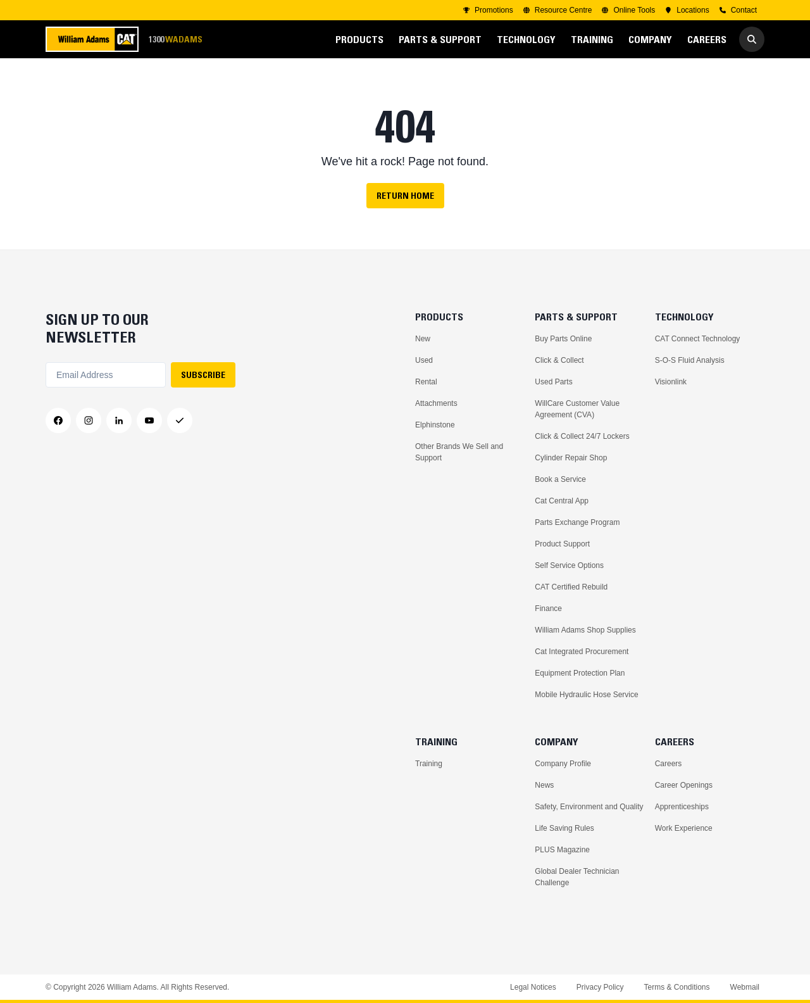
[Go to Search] (751, 39)
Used (424, 360)
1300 (175, 39)
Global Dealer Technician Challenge (577, 877)
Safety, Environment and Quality (589, 806)
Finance (548, 608)
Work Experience (684, 828)
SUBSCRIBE (203, 375)
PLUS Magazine (562, 849)
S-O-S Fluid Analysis (690, 360)
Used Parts (553, 381)
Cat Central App (562, 500)
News (544, 785)
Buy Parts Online (563, 338)
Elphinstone (435, 424)
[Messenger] (179, 420)
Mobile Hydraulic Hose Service (586, 694)
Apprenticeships (682, 806)
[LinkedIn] (119, 420)
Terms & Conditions (676, 987)
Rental (426, 381)
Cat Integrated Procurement (581, 651)
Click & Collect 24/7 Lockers (582, 436)
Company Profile (563, 763)
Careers (668, 763)
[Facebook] (58, 420)
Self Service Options (569, 565)
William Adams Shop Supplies (585, 630)
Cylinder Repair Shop (571, 457)
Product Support (562, 543)
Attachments (436, 403)
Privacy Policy (600, 987)
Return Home (405, 195)
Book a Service (560, 479)
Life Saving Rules (564, 828)
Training (428, 763)
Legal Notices (533, 987)
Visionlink (671, 381)
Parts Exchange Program (577, 522)
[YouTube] (149, 420)
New (422, 338)
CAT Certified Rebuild (571, 587)
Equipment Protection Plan (580, 673)
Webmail (744, 987)
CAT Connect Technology (697, 338)
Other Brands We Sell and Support (459, 452)
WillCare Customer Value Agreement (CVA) (577, 409)
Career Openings (684, 785)
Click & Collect (559, 360)
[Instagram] (88, 420)
